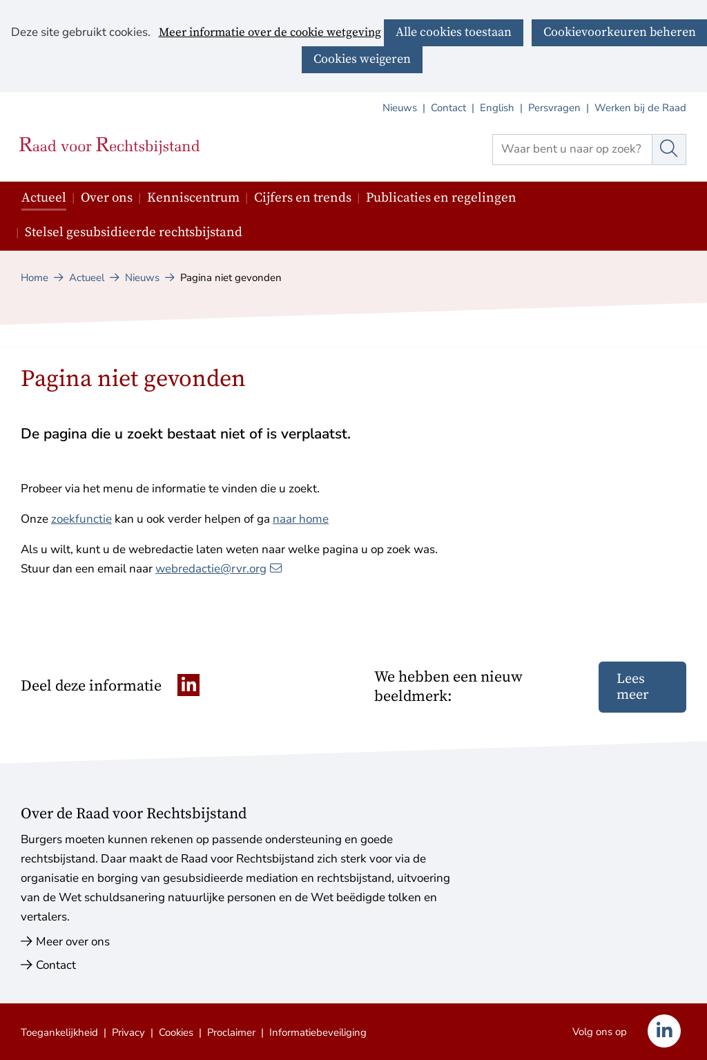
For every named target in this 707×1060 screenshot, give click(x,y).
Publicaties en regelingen (441, 198)
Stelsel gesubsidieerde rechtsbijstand (133, 232)
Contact (448, 108)
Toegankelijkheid (59, 1032)
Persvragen (554, 108)
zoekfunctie (81, 519)
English (497, 108)
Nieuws (399, 108)
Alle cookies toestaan (454, 32)
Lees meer (632, 687)
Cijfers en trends (302, 198)
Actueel (43, 198)
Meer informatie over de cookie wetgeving (270, 33)
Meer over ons (73, 942)
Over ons (107, 198)
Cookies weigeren (362, 59)
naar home (301, 519)
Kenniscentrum (193, 198)
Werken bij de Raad (640, 108)
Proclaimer (231, 1032)
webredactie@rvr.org (218, 569)
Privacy (128, 1032)
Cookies (176, 1032)
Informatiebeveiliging (318, 1032)
